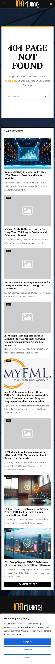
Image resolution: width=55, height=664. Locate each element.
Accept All (27, 641)
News (8, 198)
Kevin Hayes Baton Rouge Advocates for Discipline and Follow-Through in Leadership (27, 285)
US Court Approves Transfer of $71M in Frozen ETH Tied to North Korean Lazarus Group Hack (26, 512)
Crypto (9, 141)
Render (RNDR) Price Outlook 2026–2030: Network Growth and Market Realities (25, 175)
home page (11, 81)
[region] (27, 639)
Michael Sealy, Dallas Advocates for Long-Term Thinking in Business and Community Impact (25, 232)
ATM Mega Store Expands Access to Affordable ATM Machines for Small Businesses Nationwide (25, 455)
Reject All (27, 657)
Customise (27, 649)
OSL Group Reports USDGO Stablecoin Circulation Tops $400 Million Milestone (27, 564)
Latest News (13, 131)
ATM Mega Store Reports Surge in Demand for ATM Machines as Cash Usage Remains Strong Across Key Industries (24, 340)
